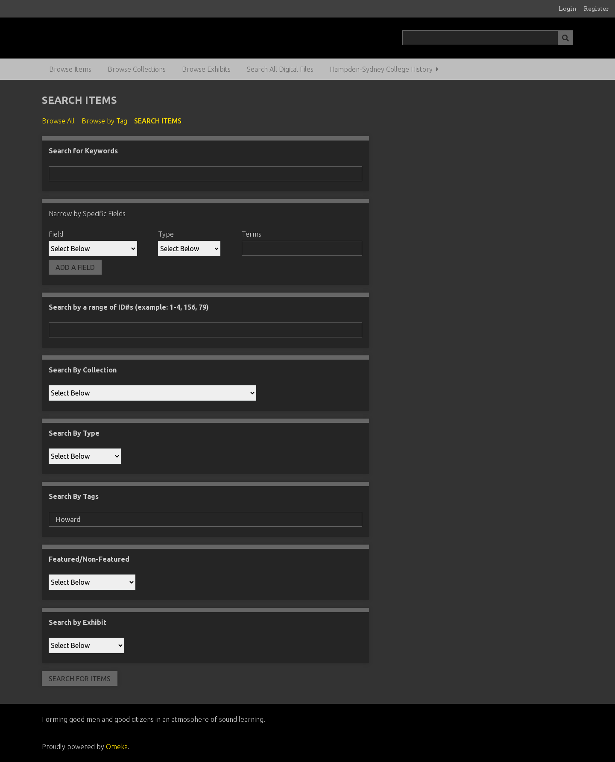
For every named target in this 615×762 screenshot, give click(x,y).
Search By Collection (83, 370)
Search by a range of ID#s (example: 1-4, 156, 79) (129, 307)
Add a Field (75, 267)
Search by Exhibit (77, 622)
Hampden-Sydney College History (381, 69)
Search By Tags (74, 496)
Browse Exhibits (206, 69)
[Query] (488, 37)
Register (596, 8)
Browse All (58, 121)
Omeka (117, 746)
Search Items (158, 121)
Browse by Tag (104, 121)
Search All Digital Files (280, 69)
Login (568, 8)
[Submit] (565, 37)
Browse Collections (137, 69)
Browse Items (70, 69)
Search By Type (74, 433)
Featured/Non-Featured (89, 559)
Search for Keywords (83, 151)
